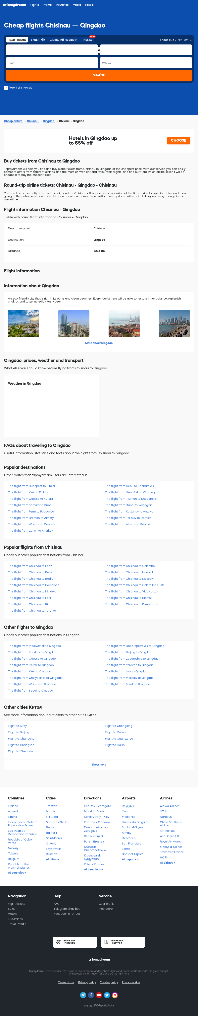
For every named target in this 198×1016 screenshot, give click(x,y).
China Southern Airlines (171, 824)
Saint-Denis (54, 838)
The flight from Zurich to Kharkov (30, 530)
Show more (99, 764)
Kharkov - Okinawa (97, 822)
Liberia (12, 816)
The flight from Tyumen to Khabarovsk (131, 498)
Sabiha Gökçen (132, 827)
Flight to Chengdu (20, 751)
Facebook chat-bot (67, 913)
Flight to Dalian (115, 732)
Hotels (12, 913)
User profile (107, 903)
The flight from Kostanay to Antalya (129, 511)
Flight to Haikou (115, 745)
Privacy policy (87, 982)
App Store (106, 908)
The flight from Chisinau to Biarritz (128, 597)
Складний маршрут (63, 39)
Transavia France (172, 852)
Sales (11, 908)
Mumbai (51, 811)
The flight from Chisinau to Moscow (129, 578)
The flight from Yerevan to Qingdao (129, 665)
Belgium (13, 858)
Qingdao (49, 121)
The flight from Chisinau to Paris (30, 597)
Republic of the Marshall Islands (19, 866)
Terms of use (66, 982)
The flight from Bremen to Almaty (31, 517)
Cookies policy (109, 982)
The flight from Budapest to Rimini (31, 486)
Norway (13, 848)
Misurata (52, 816)
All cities (51, 859)
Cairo (125, 811)
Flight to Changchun (22, 738)
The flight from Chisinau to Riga (29, 604)
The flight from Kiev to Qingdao (29, 671)
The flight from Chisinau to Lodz (30, 566)
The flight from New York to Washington (132, 492)
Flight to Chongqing (118, 725)
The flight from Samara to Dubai (30, 505)
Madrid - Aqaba (95, 811)
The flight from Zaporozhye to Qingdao (132, 658)
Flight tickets (16, 903)
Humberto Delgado (135, 822)
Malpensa (128, 816)
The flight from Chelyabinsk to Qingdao (35, 677)
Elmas (126, 848)
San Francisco (131, 843)
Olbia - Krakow (94, 864)
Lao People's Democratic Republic (22, 832)
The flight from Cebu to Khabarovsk (129, 486)
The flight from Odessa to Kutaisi (30, 498)
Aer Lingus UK (169, 836)
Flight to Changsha (21, 745)
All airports (129, 859)
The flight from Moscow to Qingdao (129, 677)
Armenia (14, 811)
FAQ (57, 903)
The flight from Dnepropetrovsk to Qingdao (134, 645)
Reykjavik (128, 806)
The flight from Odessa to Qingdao (32, 658)
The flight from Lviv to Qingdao (126, 671)
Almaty (126, 832)
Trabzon (51, 806)
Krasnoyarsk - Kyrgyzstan (93, 857)
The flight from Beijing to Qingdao (128, 652)
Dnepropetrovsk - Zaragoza (96, 829)
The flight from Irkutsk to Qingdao (31, 665)
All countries (16, 872)
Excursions (15, 918)
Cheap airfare (13, 121)
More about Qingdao (99, 343)
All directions (92, 869)
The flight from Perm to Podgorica (31, 511)
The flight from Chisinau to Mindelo (32, 591)
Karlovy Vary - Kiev (96, 816)
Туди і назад (17, 39)
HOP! (163, 857)
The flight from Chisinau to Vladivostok (131, 591)
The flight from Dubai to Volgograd (129, 505)
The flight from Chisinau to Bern (30, 572)
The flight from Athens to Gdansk (127, 524)
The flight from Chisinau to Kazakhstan (131, 604)
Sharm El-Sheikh (57, 822)
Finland (13, 806)
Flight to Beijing (18, 732)
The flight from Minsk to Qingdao (127, 684)
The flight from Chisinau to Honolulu (130, 572)
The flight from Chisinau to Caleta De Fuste (135, 585)
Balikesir (51, 832)
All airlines (166, 862)
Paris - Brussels (94, 841)
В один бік (37, 39)
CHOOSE (178, 140)
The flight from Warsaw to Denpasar (33, 524)
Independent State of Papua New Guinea (22, 824)
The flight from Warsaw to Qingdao (32, 684)
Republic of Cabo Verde (20, 841)
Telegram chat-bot (67, 908)
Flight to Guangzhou (119, 738)
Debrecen (129, 838)
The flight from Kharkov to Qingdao (32, 652)
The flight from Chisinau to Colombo (130, 566)
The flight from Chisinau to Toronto (32, 610)
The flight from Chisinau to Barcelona (33, 585)
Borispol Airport (132, 854)
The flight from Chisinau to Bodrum (32, 578)
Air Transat (167, 830)
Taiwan (13, 853)
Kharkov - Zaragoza (97, 806)
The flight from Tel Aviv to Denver (128, 517)
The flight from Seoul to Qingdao (30, 690)
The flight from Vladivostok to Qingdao (34, 645)
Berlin (50, 827)
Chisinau (33, 121)
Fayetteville (54, 848)
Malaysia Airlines (171, 847)
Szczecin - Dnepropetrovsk (95, 849)
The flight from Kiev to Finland (28, 492)
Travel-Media (17, 923)
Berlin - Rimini (93, 836)
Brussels (51, 854)
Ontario (51, 843)
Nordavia (166, 816)
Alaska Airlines (169, 806)
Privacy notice (131, 982)
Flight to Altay (17, 725)
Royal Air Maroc (170, 841)
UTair (163, 811)
